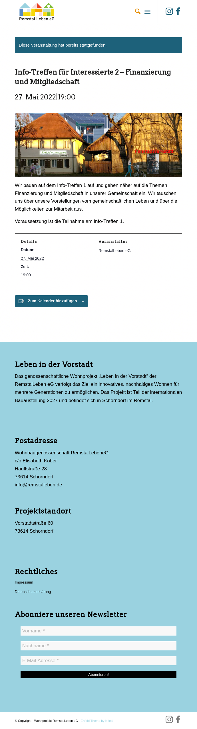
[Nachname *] (99, 645)
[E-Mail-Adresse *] (99, 660)
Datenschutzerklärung (33, 592)
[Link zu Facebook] (178, 11)
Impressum (24, 582)
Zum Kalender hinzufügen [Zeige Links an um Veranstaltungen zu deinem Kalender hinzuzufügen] (52, 301)
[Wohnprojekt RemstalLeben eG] (82, 11)
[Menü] (147, 11)
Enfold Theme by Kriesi (97, 720)
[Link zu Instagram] (169, 11)
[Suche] (134, 11)
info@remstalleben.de (38, 485)
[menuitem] (134, 11)
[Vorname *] (99, 631)
